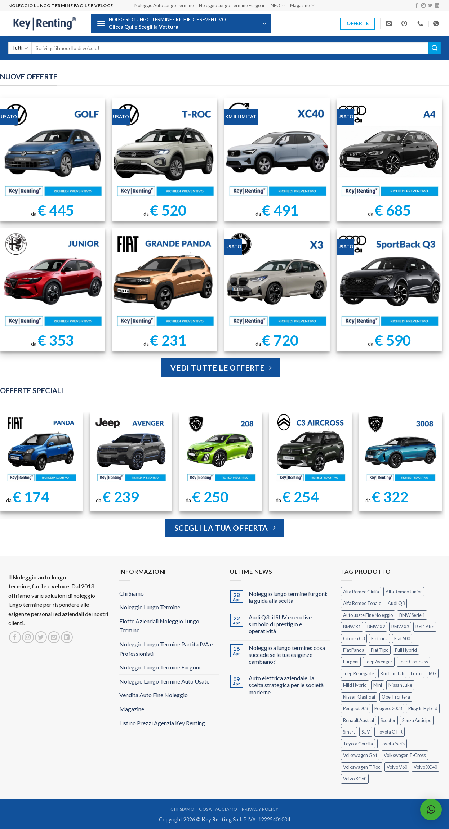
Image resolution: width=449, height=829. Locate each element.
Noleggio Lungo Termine (149, 607)
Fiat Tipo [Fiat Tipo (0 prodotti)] (379, 650)
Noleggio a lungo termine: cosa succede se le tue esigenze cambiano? (287, 654)
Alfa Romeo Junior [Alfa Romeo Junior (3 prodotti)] (404, 592)
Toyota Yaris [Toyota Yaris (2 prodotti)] (392, 744)
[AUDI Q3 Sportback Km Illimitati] (389, 280)
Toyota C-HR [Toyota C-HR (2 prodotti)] (390, 732)
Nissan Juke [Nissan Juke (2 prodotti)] (400, 685)
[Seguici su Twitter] (430, 5)
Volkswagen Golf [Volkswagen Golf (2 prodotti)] (360, 755)
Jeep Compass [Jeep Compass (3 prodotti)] (413, 661)
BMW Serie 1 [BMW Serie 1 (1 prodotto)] (412, 615)
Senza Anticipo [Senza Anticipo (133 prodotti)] (416, 720)
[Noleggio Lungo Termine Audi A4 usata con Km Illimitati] (389, 150)
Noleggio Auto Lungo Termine (164, 5)
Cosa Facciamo (218, 809)
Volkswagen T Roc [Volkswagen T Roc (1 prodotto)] (361, 767)
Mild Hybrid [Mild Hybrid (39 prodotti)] (355, 685)
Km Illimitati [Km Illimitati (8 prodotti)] (392, 673)
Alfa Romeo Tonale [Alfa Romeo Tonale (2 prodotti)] (362, 603)
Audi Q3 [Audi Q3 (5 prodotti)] (396, 603)
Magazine (302, 5)
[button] (181, 23)
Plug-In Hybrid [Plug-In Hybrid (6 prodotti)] (422, 708)
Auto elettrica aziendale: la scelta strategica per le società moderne (286, 685)
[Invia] (434, 48)
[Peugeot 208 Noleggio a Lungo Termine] (221, 449)
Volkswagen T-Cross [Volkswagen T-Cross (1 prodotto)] (405, 755)
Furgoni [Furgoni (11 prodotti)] (351, 661)
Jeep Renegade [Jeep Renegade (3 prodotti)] (358, 673)
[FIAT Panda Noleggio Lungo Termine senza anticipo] (41, 449)
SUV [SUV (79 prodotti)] (365, 732)
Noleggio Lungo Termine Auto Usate (164, 681)
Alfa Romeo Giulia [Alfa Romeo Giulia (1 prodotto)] (361, 592)
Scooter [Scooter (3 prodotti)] (388, 720)
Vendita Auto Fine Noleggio (153, 694)
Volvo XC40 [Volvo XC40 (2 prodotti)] (425, 767)
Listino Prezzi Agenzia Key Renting (162, 723)
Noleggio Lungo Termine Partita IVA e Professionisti (166, 649)
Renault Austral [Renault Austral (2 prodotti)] (358, 720)
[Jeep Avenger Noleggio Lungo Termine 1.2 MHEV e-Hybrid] (131, 449)
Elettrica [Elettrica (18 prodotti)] (379, 638)
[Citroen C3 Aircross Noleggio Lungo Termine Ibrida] (311, 449)
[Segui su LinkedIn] (437, 5)
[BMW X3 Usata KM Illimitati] (277, 280)
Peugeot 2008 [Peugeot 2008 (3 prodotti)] (388, 708)
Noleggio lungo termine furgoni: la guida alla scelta (288, 597)
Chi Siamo (131, 593)
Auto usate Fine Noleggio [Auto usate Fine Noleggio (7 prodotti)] (368, 615)
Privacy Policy (260, 809)
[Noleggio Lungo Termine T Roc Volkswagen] (164, 150)
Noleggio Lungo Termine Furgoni (231, 5)
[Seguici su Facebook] (416, 5)
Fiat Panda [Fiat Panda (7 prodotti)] (353, 650)
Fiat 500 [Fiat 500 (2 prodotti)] (402, 638)
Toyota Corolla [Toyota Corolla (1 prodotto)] (358, 744)
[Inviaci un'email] (54, 637)
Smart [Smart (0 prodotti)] (349, 732)
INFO (277, 5)
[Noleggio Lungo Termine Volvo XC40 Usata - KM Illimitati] (277, 150)
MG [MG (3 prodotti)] (432, 673)
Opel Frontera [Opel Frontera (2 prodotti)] (396, 697)
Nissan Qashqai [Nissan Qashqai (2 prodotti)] (359, 697)
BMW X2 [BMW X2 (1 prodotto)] (376, 626)
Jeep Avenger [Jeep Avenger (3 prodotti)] (378, 661)
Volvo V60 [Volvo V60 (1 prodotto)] (397, 767)
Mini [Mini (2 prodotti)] (377, 685)
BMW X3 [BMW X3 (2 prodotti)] (400, 626)
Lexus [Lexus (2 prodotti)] (416, 673)
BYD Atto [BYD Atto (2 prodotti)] (424, 626)
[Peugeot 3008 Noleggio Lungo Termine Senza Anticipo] (400, 449)
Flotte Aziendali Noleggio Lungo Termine (159, 626)
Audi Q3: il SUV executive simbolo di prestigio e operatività (280, 624)
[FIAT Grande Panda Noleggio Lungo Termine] (164, 280)
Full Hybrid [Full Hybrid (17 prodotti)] (406, 650)
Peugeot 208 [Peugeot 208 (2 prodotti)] (355, 708)
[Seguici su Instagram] (423, 5)
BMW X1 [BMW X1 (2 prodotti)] (352, 626)
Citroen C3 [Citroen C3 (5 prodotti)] (354, 638)
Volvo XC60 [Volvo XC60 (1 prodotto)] (354, 778)
